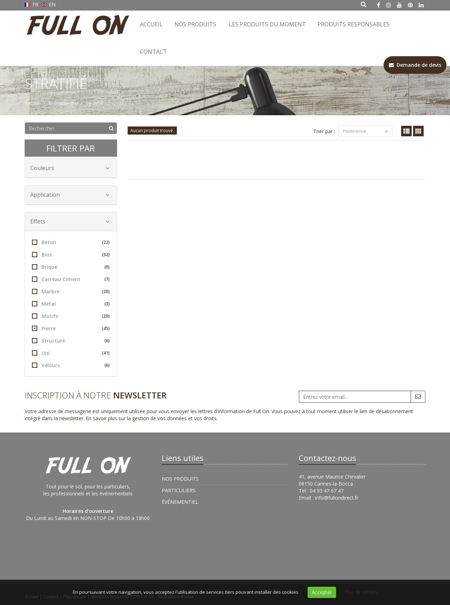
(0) (107, 267)
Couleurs (70, 168)
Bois (71, 254)
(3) (107, 304)
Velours (71, 365)
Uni (71, 353)
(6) (107, 341)
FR (32, 4)
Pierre (71, 328)
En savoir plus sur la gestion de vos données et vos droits (151, 418)
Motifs (71, 316)
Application (70, 195)
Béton (71, 242)
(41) (106, 353)
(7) (107, 279)
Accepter (322, 592)
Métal (71, 303)
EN (48, 4)
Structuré (71, 340)
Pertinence (365, 131)
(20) (106, 291)
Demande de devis (415, 64)
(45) (106, 328)
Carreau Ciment (71, 279)
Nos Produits (195, 24)
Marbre (71, 291)
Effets (70, 221)
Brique (71, 266)
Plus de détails (361, 591)
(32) (106, 255)
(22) (106, 242)
